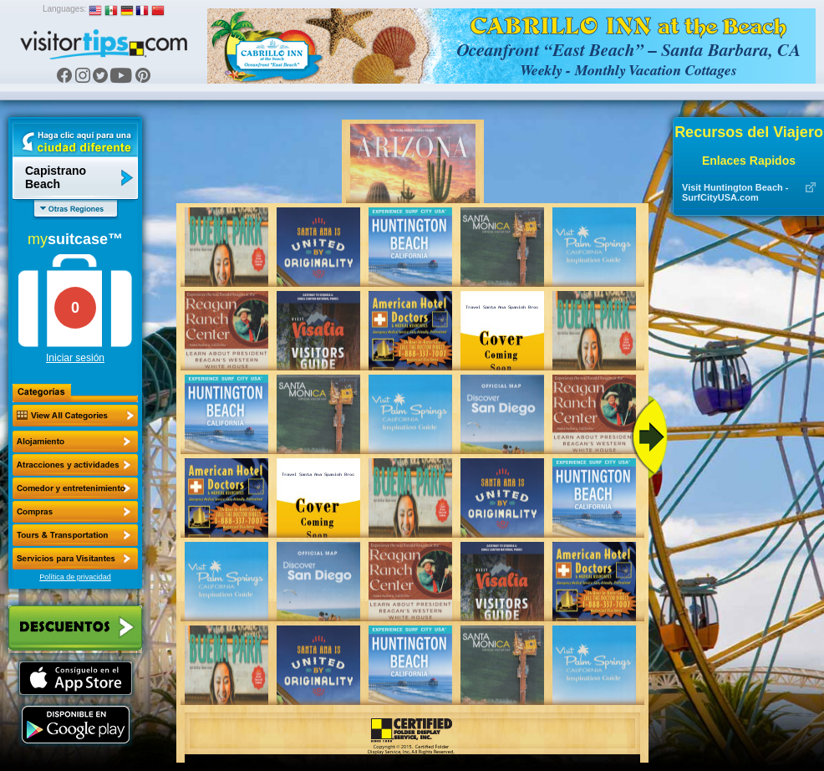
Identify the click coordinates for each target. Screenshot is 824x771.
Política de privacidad (75, 577)
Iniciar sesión (75, 358)
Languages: (64, 8)
